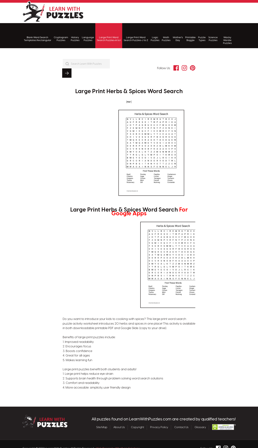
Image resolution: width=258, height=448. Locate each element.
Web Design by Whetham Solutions (118, 439)
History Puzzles (75, 34)
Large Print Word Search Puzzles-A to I (109, 34)
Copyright (137, 418)
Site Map (101, 418)
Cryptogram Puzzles (61, 34)
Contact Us (181, 418)
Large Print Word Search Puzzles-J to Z (136, 34)
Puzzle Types (202, 34)
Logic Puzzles (155, 34)
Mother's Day (178, 34)
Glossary (200, 418)
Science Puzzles (213, 34)
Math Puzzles (166, 34)
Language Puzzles (88, 34)
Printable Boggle (190, 34)
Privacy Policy (159, 418)
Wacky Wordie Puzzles (227, 36)
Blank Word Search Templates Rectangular (37, 34)
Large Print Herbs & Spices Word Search (129, 82)
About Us (119, 418)
